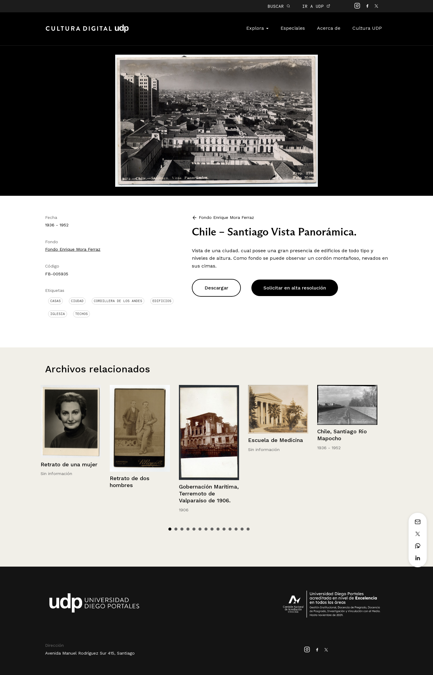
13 (242, 529)
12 (236, 529)
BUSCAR (279, 6)
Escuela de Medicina (275, 440)
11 (230, 529)
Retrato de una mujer (69, 464)
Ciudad (77, 301)
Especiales (293, 28)
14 (248, 529)
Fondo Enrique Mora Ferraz (72, 249)
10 (224, 529)
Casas (55, 301)
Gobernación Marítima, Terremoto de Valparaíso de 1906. (209, 493)
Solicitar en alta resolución (294, 288)
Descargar (216, 288)
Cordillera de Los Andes (118, 301)
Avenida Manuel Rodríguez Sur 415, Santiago (90, 653)
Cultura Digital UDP (87, 31)
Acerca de (328, 28)
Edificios (161, 301)
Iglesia (57, 314)
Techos (81, 314)
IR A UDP (316, 6)
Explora (257, 28)
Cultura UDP (367, 28)
